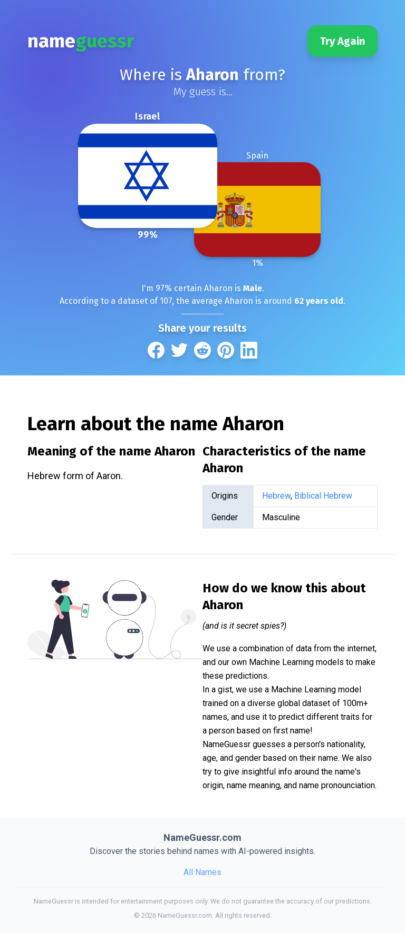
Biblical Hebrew (323, 496)
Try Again (342, 41)
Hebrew (276, 496)
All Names (202, 872)
